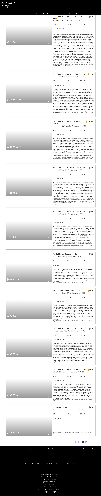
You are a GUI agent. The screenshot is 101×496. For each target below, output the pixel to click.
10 (90, 442)
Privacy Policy (39, 463)
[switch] (49, 42)
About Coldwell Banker (55, 13)
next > (93, 442)
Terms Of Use (29, 463)
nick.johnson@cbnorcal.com (8, 7)
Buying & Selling (39, 13)
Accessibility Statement (54, 463)
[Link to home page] (50, 3)
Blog (46, 13)
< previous (72, 442)
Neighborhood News (79, 13)
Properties (30, 13)
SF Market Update (68, 13)
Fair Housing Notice (69, 463)
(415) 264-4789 (5, 5)
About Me (23, 13)
